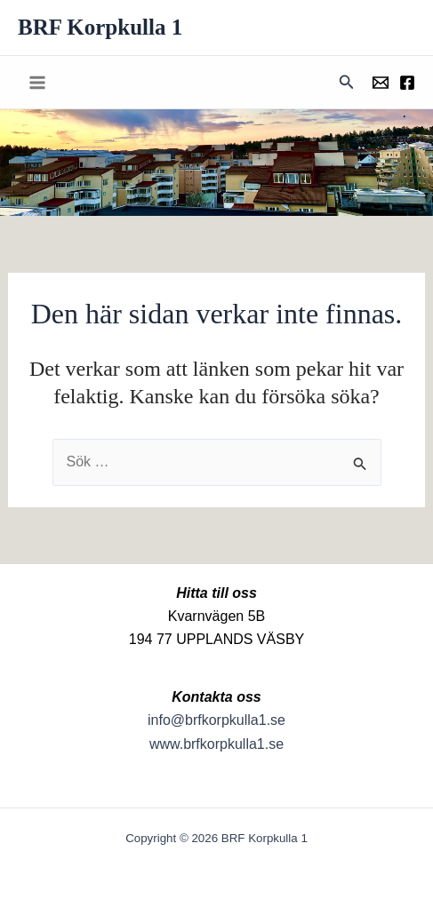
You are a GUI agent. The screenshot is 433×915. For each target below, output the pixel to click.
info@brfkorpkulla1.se (216, 720)
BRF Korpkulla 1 (100, 27)
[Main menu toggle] (37, 82)
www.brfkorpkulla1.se (216, 744)
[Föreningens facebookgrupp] (407, 83)
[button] (347, 82)
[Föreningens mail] (381, 83)
